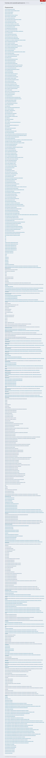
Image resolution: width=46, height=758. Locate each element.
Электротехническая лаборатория (10, 748)
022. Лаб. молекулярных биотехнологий (11, 34)
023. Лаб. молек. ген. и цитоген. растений (11, 35)
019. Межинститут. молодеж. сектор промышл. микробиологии (14, 31)
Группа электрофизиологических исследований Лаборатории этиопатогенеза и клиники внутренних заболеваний (21, 299)
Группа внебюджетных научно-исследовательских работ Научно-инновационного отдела (18, 282)
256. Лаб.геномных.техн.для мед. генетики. (11, 195)
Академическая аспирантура (9, 251)
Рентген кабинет (7, 651)
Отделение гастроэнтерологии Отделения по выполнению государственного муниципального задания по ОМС (21, 586)
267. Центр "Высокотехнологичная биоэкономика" (12, 211)
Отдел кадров (7, 555)
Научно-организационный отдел (9, 497)
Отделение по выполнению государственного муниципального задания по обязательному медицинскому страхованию (22, 607)
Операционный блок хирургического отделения (12, 531)
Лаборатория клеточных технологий (10, 435)
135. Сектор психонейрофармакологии (10, 145)
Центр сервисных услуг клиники (9, 744)
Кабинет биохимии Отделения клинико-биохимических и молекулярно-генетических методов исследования (20, 332)
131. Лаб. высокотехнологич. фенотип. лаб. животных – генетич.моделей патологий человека (18, 139)
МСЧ (5, 485)
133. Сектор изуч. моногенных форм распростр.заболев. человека (14, 142)
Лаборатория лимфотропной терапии (10, 442)
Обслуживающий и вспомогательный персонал (12, 503)
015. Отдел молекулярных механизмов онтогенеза (12, 25)
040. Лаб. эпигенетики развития (9, 53)
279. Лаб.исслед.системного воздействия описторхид (12, 229)
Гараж (6, 272)
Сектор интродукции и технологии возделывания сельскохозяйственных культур (16, 671)
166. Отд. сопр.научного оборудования (10, 161)
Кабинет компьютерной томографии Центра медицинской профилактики (15, 337)
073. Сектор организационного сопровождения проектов (13, 98)
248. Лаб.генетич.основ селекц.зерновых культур (12, 183)
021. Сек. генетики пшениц (9, 32)
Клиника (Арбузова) (8, 404)
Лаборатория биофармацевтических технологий (12, 425)
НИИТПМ (6, 488)
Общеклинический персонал (9, 527)
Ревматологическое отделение (9, 650)
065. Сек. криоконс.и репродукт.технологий (11, 88)
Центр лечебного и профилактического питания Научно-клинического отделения (16, 710)
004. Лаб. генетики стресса (9, 13)
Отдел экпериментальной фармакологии (11, 574)
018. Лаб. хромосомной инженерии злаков (11, 29)
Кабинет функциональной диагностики (10, 383)
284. (5, 236)
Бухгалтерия (7, 261)
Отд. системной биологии (8, 551)
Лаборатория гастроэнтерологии (9, 426)
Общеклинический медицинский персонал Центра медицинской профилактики (16, 514)
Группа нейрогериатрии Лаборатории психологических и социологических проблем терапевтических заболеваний (21, 289)
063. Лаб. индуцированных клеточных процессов (12, 85)
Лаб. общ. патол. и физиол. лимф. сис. (10, 419)
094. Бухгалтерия (7, 123)
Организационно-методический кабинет (11, 537)
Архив (6, 255)
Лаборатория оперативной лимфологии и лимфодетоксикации (14, 451)
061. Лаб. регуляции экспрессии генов (10, 82)
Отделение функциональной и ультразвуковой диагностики (13, 622)
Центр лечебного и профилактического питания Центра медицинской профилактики (17, 713)
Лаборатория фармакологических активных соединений (13, 463)
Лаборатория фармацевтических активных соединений (13, 466)
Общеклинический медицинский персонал (11, 506)
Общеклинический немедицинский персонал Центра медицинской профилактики (17, 525)
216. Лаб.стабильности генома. (9, 176)
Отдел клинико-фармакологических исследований (12, 558)
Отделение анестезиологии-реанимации (11, 582)
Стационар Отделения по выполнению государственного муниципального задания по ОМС (18, 686)
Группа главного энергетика (9, 286)
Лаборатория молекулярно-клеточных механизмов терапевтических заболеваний (17, 445)
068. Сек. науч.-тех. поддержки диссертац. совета (12, 91)
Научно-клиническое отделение (9, 492)
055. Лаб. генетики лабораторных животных (11, 73)
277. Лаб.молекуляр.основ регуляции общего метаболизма (13, 226)
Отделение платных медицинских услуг (10, 606)
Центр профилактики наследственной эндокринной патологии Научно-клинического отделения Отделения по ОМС (22, 729)
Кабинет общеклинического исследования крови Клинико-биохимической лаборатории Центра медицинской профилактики (23, 349)
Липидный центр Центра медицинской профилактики (12, 483)
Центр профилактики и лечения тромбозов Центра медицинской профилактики (16, 726)
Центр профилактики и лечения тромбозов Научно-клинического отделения (16, 723)
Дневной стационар (8, 303)
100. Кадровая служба (8, 129)
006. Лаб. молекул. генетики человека (10, 16)
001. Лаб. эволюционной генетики (10, 9)
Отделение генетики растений (9, 593)
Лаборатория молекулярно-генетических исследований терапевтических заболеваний (17, 444)
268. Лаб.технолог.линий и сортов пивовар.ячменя (12, 213)
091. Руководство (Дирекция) (9, 119)
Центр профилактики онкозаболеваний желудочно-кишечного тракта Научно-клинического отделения (20, 732)
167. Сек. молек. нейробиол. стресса (10, 163)
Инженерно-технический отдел (9, 316)
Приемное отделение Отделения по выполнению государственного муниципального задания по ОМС (20, 642)
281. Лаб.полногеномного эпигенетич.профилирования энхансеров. (15, 232)
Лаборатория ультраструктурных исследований (12, 460)
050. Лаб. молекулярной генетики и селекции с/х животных (13, 66)
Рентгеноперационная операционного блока (11, 658)
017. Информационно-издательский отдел (11, 28)
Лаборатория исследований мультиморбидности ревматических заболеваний (16, 432)
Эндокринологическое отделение (10, 750)
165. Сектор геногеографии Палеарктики (11, 160)
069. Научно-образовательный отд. (10, 92)
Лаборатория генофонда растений (10, 429)
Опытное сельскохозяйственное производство (11, 534)
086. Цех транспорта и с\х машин (10, 114)
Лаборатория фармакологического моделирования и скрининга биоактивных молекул (17, 464)
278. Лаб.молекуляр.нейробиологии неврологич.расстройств (14, 227)
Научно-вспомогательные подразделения (11, 489)
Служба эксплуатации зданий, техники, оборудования (13, 683)
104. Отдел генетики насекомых (9, 132)
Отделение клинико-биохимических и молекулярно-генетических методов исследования (18, 594)
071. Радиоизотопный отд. (9, 95)
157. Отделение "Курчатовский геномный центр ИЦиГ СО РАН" (14, 157)
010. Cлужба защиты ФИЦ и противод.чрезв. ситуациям (13, 19)
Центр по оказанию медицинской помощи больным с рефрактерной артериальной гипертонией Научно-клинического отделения (24, 720)
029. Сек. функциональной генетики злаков (11, 41)
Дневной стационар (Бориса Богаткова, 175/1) (11, 304)
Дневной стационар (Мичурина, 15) (10, 306)
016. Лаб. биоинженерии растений (10, 26)
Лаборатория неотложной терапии (10, 447)
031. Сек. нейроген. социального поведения (11, 44)
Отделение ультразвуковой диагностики (11, 614)
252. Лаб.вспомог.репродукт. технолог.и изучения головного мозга (14, 189)
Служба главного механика (9, 680)
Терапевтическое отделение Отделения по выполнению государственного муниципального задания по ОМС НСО (21, 693)
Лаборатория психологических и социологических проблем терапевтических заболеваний (18, 457)
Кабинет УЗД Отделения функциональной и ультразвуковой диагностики (15, 325)
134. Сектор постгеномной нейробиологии (11, 144)
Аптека (6, 254)
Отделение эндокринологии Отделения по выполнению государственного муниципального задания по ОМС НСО (21, 631)
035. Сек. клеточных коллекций (9, 50)
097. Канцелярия (7, 126)
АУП (5, 239)
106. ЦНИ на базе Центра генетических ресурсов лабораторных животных (16, 135)
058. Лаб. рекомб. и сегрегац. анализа (10, 78)
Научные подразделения (8, 500)
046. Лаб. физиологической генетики (10, 60)
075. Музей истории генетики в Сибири (10, 100)
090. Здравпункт (7, 117)
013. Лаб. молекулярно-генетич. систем (10, 22)
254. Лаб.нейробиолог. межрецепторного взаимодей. (12, 192)
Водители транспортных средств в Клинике (11, 269)
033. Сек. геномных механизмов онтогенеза (11, 47)
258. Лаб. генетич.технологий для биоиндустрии (12, 198)
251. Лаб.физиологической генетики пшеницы (11, 188)
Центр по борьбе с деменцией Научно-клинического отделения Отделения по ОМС (17, 719)
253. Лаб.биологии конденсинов (9, 191)
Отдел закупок (7, 552)
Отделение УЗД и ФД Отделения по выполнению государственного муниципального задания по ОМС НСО (20, 580)
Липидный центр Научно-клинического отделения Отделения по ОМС (15, 482)
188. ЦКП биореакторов (8, 169)
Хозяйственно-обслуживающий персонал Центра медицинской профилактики (16, 707)
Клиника (6, 400)
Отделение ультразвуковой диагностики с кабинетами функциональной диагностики (17, 618)
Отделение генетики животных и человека (11, 591)
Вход (41, 3)
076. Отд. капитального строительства (10, 101)
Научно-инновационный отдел (9, 491)
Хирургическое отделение (8, 700)
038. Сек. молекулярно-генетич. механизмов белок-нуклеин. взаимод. (15, 51)
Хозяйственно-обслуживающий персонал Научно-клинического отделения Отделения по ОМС (18, 704)
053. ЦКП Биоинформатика (9, 70)
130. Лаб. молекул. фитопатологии (10, 138)
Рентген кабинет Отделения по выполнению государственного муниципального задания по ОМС (19, 653)
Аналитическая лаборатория (9, 252)
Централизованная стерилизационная (10, 745)
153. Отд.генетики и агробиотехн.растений (11, 154)
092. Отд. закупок (7, 120)
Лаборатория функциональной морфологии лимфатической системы (15, 473)
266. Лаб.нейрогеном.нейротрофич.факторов (11, 210)
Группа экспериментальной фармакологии (11, 296)
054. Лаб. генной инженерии (9, 72)
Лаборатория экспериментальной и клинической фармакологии (14, 476)
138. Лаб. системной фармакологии (10, 148)
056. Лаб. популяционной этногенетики (10, 75)
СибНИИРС (6, 677)
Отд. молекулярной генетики (9, 548)
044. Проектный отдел (8, 57)
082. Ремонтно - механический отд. (10, 110)
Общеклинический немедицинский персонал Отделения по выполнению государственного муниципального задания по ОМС (23, 520)
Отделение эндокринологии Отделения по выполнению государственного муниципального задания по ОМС (21, 629)
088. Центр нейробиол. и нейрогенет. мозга (11, 116)
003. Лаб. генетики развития (9, 12)
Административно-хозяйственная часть (10, 245)
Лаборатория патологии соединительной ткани (12, 454)
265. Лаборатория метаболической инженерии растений (13, 208)
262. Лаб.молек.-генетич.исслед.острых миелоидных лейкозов (14, 204)
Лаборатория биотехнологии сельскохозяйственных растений (14, 423)
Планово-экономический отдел (9, 636)
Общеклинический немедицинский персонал (11, 516)
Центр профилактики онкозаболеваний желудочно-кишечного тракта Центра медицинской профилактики (20, 735)
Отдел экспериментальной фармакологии (11, 579)
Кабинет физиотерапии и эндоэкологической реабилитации (13, 380)
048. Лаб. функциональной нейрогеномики (11, 63)
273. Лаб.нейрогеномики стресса (9, 220)
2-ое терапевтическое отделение (10, 170)
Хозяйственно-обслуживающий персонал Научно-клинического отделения (16, 703)
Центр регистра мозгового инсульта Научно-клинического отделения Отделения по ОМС (18, 738)
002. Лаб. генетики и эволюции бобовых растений (12, 10)
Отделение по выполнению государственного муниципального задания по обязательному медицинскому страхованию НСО (23, 610)
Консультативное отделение (9, 416)
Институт (6, 319)
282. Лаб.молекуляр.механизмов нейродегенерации (12, 233)
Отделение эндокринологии (9, 628)
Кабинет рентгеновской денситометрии (10, 362)
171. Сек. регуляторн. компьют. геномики (11, 166)
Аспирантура (7, 257)
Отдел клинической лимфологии (9, 560)
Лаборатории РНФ (7, 420)
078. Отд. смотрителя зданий (9, 104)
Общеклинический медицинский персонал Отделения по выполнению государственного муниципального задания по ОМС (23, 509)
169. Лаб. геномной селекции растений (10, 164)
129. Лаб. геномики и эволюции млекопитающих (12, 136)
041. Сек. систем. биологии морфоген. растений (12, 54)
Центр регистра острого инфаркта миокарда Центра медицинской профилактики (17, 742)
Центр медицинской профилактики (10, 716)
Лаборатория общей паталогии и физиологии (11, 448)
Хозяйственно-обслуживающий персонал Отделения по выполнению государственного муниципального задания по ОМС (22, 706)
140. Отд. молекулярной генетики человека (11, 151)
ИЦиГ (5, 313)
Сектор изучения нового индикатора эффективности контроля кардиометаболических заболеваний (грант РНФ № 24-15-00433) (23, 668)
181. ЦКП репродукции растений (9, 167)
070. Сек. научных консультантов (10, 94)
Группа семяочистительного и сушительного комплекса (13, 295)
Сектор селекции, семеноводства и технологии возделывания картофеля (15, 674)
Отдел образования (8, 570)
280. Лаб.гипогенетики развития (9, 230)
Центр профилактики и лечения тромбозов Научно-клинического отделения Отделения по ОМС (19, 725)
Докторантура (7, 307)
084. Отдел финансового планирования (10, 113)
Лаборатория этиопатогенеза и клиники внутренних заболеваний (14, 479)
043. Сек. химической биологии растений (11, 56)
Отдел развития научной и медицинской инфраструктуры (13, 573)
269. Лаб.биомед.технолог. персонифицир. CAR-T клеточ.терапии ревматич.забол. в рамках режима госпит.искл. (21, 214)
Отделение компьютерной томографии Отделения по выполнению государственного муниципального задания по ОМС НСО (23, 600)
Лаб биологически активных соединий (10, 417)
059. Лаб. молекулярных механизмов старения (12, 79)
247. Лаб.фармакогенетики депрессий (10, 182)
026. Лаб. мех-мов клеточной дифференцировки (12, 38)
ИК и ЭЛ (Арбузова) (8, 310)
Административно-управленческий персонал (11, 242)
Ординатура (6, 545)
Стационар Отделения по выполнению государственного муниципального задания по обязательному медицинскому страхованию (24, 687)
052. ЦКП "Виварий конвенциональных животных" (12, 69)
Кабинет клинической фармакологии (10, 335)
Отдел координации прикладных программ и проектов (13, 564)
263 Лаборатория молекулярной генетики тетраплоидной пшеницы (15, 205)
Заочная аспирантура (8, 309)
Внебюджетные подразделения (9, 264)
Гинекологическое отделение (9, 278)
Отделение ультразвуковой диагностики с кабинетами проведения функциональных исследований (19, 617)
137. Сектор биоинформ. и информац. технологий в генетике (14, 147)
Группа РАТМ (7, 281)
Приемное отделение (8, 639)
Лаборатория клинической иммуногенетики (11, 439)
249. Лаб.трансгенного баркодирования (10, 185)
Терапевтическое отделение (9, 690)
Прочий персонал (7, 647)
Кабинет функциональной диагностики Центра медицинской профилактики (16, 398)
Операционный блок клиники (9, 528)
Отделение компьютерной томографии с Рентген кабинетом (13, 603)
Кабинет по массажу (8, 355)
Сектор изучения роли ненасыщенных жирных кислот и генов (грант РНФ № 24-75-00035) (18, 670)
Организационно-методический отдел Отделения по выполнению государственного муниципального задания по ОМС (22, 540)
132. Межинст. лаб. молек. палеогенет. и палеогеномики (13, 141)
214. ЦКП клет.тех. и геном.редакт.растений (11, 173)
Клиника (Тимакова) (8, 407)
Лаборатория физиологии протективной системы (12, 470)
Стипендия (6, 689)
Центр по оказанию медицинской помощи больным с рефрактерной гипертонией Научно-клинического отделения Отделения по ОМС (24, 722)
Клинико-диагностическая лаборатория (10, 410)
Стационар (6, 684)
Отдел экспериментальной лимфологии (11, 576)
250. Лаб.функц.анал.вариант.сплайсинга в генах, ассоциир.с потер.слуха (15, 186)
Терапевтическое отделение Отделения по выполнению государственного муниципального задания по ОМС (21, 692)
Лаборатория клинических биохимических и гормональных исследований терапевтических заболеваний (20, 438)
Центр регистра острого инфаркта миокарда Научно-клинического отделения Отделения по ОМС (19, 741)
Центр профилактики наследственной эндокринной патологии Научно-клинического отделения (19, 728)
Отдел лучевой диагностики (9, 567)
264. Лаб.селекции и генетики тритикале (11, 207)
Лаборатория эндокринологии (9, 422)
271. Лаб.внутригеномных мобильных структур (12, 217)
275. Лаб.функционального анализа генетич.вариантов (13, 223)
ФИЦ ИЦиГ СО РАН (8, 698)
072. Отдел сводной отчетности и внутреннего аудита (13, 97)
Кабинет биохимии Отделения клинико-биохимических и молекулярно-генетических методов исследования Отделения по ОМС (23, 334)
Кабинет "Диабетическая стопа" (9, 322)
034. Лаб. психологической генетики (10, 48)
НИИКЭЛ (6, 486)
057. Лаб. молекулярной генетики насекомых (11, 76)
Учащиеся (6, 697)
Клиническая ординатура (8, 413)
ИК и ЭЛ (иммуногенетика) (9, 312)
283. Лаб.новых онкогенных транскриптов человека (12, 235)
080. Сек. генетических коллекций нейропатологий (12, 107)
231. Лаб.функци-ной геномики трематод (11, 179)
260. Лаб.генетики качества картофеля (10, 201)
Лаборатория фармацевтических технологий (11, 467)
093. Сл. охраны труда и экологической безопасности (13, 122)
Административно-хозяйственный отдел (11, 248)
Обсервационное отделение (9, 502)
